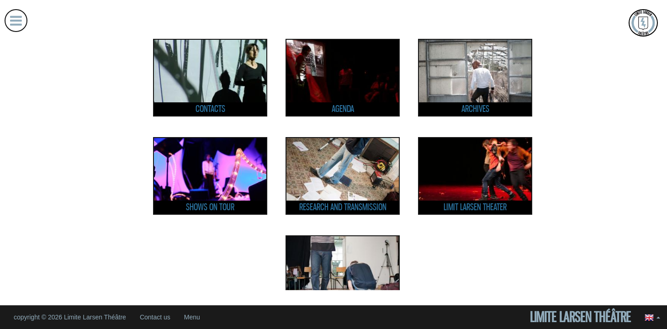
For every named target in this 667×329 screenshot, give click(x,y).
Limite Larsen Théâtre (580, 317)
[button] (652, 317)
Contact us (155, 317)
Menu (192, 317)
